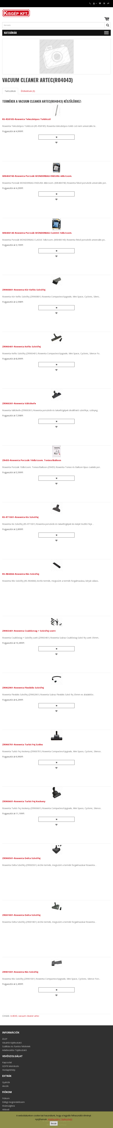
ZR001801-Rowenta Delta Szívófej (21, 914)
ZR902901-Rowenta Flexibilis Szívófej (23, 687)
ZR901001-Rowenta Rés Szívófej (20, 971)
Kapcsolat (7, 1062)
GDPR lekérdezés (10, 1066)
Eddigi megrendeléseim (13, 1102)
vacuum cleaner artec (28, 1015)
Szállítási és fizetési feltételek (16, 1046)
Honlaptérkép (8, 1069)
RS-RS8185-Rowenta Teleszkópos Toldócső (26, 119)
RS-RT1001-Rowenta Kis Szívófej (20, 517)
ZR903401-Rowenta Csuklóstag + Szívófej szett (29, 630)
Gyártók (6, 1082)
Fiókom (6, 1098)
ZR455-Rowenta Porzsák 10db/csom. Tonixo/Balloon (31, 460)
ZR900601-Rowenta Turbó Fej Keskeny (23, 801)
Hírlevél (5, 1109)
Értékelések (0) (28, 91)
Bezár (54, 1123)
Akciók (5, 1086)
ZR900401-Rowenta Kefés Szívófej (21, 346)
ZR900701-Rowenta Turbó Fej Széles (22, 744)
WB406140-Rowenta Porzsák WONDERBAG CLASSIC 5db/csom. (37, 232)
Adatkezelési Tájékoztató (60, 1119)
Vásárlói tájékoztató (12, 1042)
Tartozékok (10, 91)
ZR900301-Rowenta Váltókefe (19, 403)
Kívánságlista (8, 1105)
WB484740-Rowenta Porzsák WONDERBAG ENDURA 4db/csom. (37, 175)
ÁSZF (4, 1038)
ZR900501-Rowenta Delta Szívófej (21, 858)
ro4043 (13, 1015)
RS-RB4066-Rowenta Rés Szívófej (20, 573)
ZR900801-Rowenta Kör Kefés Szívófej (23, 289)
